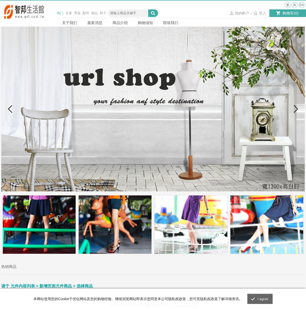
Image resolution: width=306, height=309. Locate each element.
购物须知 (145, 23)
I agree (262, 299)
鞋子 (103, 13)
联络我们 (170, 23)
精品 (94, 13)
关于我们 (69, 23)
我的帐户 (242, 13)
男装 (77, 13)
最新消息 (94, 23)
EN (302, 5)
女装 (68, 13)
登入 (262, 13)
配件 (86, 13)
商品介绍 (120, 23)
